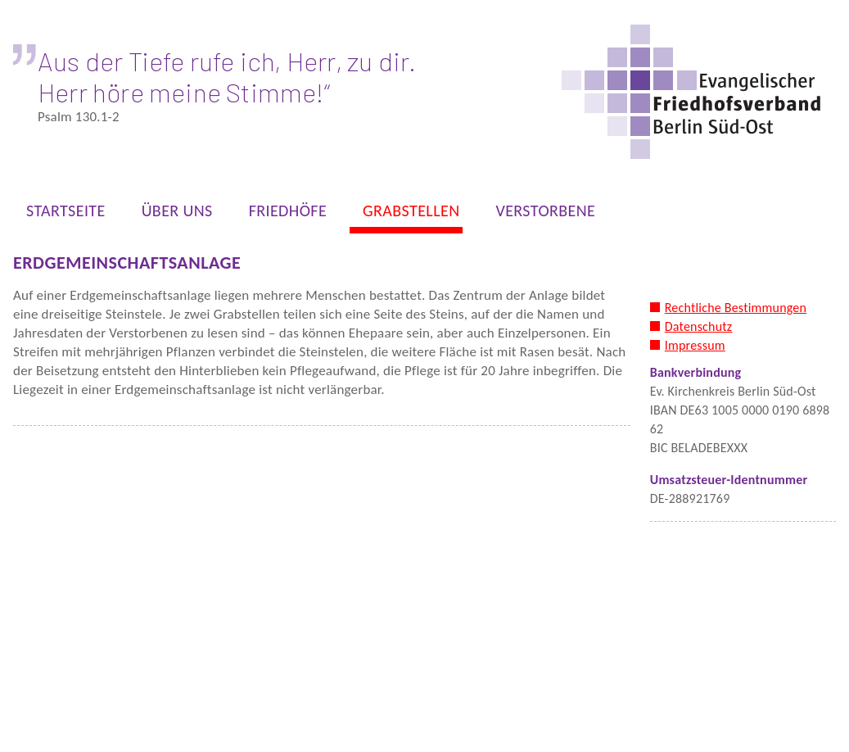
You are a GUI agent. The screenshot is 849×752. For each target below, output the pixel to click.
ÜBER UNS (172, 214)
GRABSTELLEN (406, 214)
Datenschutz (699, 326)
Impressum (695, 345)
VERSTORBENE (540, 214)
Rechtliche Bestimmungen (735, 307)
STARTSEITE (61, 214)
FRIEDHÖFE (283, 214)
